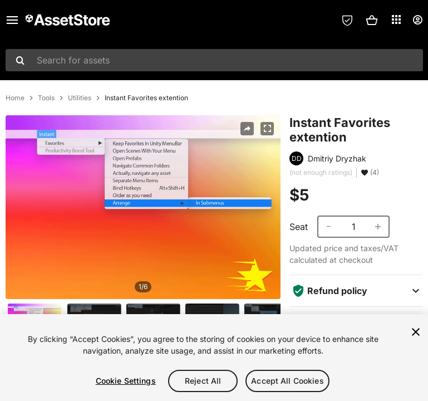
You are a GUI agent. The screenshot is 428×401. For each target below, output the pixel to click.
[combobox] (214, 60)
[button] (371, 20)
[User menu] (417, 20)
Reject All (203, 380)
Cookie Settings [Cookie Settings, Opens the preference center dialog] (126, 380)
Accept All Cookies (287, 380)
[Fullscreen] (267, 128)
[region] (214, 357)
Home (15, 98)
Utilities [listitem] (79, 98)
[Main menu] (12, 20)
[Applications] (396, 19)
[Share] (247, 128)
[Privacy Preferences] (347, 20)
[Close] (415, 332)
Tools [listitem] (46, 98)
